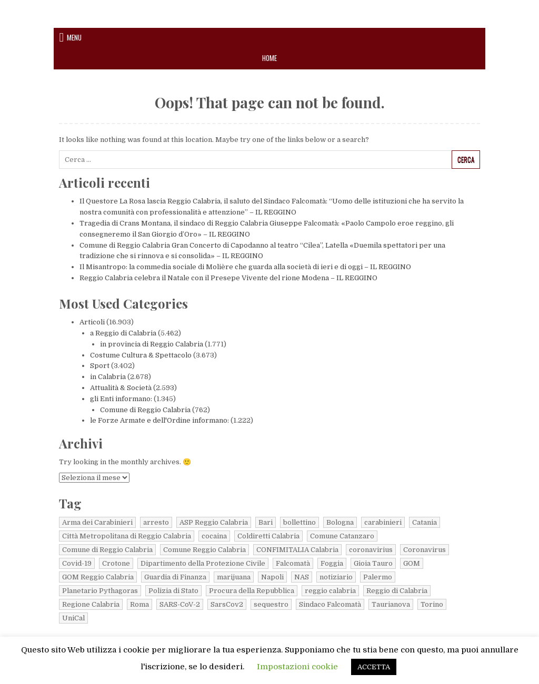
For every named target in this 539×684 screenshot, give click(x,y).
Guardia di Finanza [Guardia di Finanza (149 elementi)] (175, 577)
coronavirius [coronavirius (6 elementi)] (371, 550)
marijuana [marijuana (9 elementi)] (234, 577)
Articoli (92, 322)
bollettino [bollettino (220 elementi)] (299, 522)
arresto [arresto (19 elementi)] (156, 522)
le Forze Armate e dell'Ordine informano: (159, 420)
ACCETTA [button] (373, 667)
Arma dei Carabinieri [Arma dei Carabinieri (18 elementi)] (97, 522)
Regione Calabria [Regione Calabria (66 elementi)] (90, 604)
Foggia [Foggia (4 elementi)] (332, 563)
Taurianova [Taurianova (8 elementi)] (391, 604)
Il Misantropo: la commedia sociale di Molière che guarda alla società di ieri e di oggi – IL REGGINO (245, 267)
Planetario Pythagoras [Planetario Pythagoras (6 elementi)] (100, 591)
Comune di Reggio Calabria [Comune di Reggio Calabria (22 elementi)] (107, 550)
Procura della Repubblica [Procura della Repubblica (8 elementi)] (251, 591)
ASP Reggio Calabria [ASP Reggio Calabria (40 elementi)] (213, 522)
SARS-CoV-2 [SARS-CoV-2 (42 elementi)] (179, 604)
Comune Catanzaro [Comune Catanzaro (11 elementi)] (342, 536)
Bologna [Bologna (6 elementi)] (340, 522)
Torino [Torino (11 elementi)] (432, 604)
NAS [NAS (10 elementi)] (301, 577)
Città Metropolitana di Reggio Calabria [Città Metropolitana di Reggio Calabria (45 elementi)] (126, 536)
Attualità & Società (121, 388)
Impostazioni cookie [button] (297, 666)
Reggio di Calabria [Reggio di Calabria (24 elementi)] (396, 591)
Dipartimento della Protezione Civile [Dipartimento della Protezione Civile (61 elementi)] (203, 563)
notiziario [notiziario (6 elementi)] (336, 577)
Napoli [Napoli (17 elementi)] (272, 577)
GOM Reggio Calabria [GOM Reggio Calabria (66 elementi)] (98, 577)
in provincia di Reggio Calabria (151, 344)
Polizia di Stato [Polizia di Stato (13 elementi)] (173, 591)
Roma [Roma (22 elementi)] (139, 604)
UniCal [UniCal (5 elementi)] (73, 618)
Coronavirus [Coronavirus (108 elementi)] (424, 550)
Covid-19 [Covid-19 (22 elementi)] (77, 563)
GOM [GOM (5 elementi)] (411, 563)
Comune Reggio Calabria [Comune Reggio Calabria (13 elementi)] (204, 550)
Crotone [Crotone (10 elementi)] (116, 563)
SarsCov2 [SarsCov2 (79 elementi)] (227, 604)
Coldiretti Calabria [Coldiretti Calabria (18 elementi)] (268, 536)
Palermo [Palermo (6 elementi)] (377, 577)
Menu (74, 37)
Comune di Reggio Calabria (145, 410)
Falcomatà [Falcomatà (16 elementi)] (293, 563)
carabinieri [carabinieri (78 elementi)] (383, 522)
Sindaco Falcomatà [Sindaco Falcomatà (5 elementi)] (330, 604)
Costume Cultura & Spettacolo (141, 355)
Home (269, 58)
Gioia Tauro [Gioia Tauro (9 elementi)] (373, 563)
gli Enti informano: (121, 399)
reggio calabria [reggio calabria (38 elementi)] (330, 591)
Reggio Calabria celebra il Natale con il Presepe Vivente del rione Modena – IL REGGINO (228, 278)
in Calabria (108, 377)
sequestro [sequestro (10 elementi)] (271, 604)
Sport (99, 366)
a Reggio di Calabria (123, 333)
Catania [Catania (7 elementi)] (424, 522)
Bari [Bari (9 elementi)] (265, 522)
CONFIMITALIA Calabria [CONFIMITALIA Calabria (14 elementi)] (297, 550)
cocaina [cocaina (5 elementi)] (214, 536)
